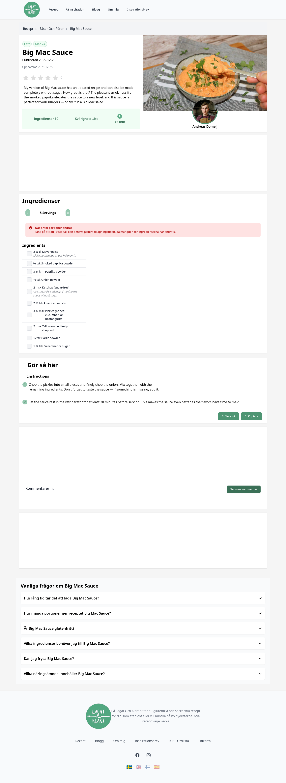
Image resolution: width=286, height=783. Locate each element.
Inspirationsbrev (138, 9)
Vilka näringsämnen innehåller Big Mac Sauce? (143, 673)
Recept (53, 9)
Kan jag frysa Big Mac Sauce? (143, 658)
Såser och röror (52, 28)
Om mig (113, 9)
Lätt (27, 44)
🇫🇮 (148, 767)
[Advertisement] (138, 163)
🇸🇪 (129, 767)
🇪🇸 (157, 767)
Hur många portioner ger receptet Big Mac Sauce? (143, 613)
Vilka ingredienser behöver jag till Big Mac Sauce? (143, 643)
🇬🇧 (138, 767)
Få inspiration (75, 9)
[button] (27, 212)
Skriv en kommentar (243, 489)
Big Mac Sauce (81, 28)
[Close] (255, 228)
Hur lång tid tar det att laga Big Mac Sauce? (143, 598)
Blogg (96, 9)
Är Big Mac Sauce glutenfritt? (143, 628)
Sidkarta (204, 741)
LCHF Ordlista (179, 741)
